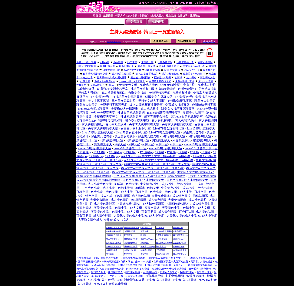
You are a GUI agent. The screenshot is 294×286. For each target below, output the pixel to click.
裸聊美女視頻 (139, 88)
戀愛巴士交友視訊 (131, 228)
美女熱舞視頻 (207, 88)
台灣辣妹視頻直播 (204, 104)
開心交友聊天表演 (137, 120)
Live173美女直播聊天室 (168, 128)
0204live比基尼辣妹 (164, 231)
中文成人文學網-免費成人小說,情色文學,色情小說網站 (149, 176)
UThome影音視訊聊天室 (187, 116)
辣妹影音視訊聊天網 (131, 112)
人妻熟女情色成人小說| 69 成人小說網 (139, 215)
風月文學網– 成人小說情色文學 (143, 180)
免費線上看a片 (114, 41)
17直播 (159, 152)
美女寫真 (110, 254)
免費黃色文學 (128, 84)
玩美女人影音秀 (205, 100)
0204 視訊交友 (146, 228)
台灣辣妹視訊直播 (180, 100)
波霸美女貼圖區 (193, 112)
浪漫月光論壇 (195, 276)
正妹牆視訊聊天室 (113, 243)
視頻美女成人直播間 (151, 100)
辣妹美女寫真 (146, 250)
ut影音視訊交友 (179, 231)
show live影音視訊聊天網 (110, 283)
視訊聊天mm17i (130, 243)
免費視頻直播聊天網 (113, 104)
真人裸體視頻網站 (114, 92)
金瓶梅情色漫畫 (179, 250)
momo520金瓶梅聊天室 (93, 108)
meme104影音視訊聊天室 (163, 112)
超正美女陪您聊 (193, 132)
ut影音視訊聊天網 (158, 279)
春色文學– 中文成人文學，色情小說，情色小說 (152, 168)
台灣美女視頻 (137, 92)
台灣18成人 (145, 231)
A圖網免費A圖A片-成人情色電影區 (140, 203)
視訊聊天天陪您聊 (110, 120)
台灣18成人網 (130, 250)
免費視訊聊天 (130, 231)
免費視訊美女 (111, 250)
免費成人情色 (149, 84)
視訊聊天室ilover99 (164, 243)
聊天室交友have (179, 254)
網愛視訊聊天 (161, 140)
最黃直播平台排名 (156, 116)
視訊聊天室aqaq (147, 239)
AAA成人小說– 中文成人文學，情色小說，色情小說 (155, 156)
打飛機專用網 (154, 276)
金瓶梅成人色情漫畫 (124, 108)
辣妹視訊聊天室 (131, 116)
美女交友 (144, 254)
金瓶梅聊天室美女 (106, 116)
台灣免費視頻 (187, 88)
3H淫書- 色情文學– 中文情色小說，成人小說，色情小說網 (152, 184)
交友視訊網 (178, 228)
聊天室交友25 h (112, 239)
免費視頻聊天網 (159, 92)
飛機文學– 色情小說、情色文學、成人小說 (104, 191)
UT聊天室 (160, 228)
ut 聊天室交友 (161, 239)
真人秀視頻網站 (162, 120)
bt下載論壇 (160, 250)
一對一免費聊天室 (103, 112)
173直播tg (84, 152)
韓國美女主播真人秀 (158, 96)
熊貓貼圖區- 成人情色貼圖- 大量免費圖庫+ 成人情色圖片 (152, 195)
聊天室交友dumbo (180, 235)
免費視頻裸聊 (182, 92)
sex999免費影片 (170, 84)
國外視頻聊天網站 (163, 88)
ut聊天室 (120, 144)
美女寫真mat (161, 246)
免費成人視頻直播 (177, 104)
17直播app (96, 156)
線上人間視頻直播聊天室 (146, 104)
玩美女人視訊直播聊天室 (177, 108)
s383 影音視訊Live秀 (101, 279)
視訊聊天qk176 (179, 239)
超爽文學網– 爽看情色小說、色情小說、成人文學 (157, 164)
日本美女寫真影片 (123, 100)
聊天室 (143, 235)
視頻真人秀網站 (88, 92)
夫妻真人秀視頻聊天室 (144, 124)
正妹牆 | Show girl (147, 246)
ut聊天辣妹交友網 (113, 231)
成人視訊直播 (149, 108)
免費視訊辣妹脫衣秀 (114, 228)
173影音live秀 (85, 88)
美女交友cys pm (179, 243)
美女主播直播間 (98, 100)
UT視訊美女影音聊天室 (112, 88)
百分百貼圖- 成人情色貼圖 (158, 211)
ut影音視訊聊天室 (173, 136)
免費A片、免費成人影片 (199, 84)
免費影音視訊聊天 (113, 235)
